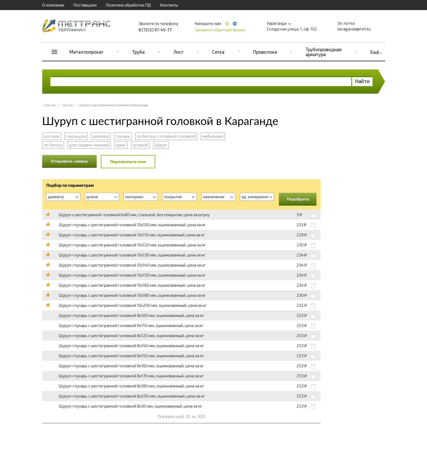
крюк (121, 144)
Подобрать (298, 198)
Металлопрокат (86, 51)
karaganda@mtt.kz (354, 28)
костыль (51, 136)
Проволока (265, 51)
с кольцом (76, 136)
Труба (138, 51)
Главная (50, 105)
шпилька (101, 136)
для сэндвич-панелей (89, 144)
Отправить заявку (69, 160)
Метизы (68, 105)
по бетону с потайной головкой (166, 136)
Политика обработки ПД (128, 4)
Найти (362, 81)
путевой (140, 144)
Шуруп (161, 144)
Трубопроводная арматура (323, 52)
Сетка (218, 51)
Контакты (169, 4)
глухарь (122, 136)
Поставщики (85, 4)
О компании (53, 4)
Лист (178, 51)
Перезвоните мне (128, 161)
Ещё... (376, 51)
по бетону (53, 144)
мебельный (212, 136)
